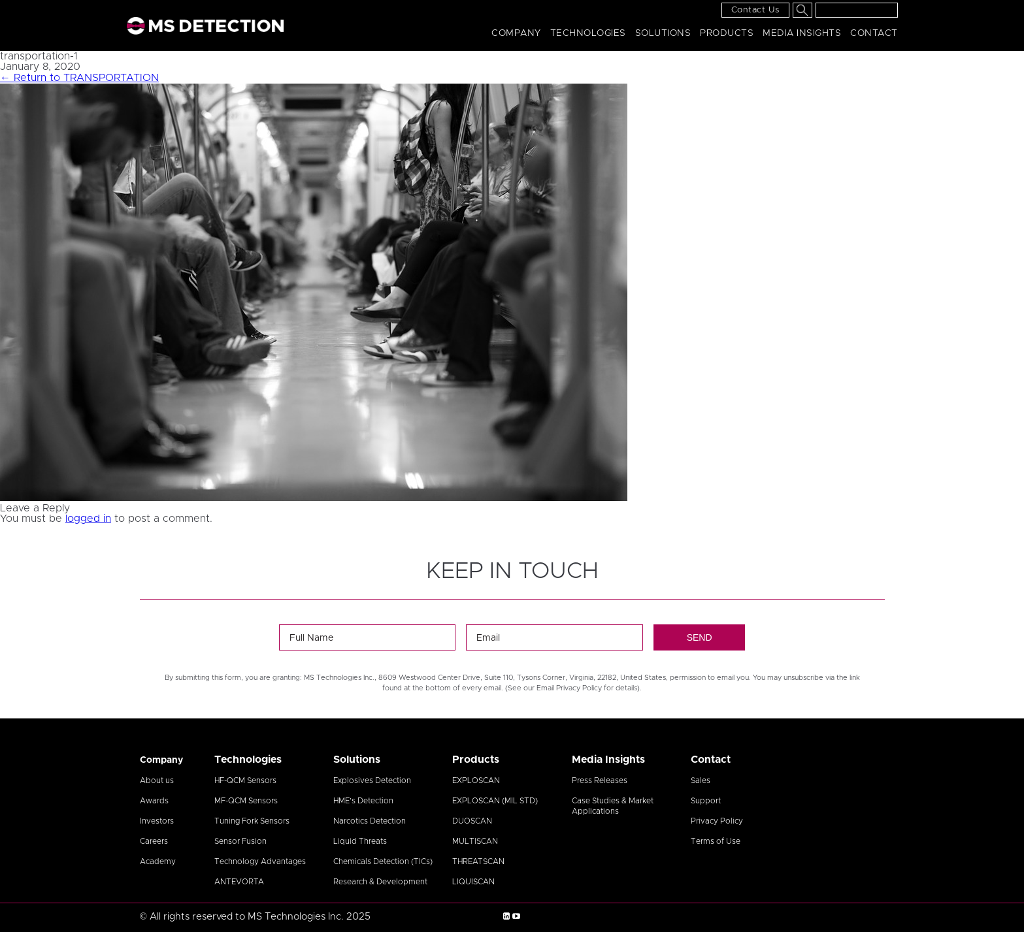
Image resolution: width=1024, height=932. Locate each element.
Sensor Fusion (240, 841)
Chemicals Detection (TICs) (383, 861)
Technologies (588, 33)
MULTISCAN (475, 841)
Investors (157, 821)
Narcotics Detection (369, 821)
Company (516, 33)
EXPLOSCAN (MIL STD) (495, 801)
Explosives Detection (372, 780)
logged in (88, 518)
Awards (154, 801)
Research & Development (380, 882)
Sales (700, 780)
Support (706, 801)
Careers (154, 841)
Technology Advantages (260, 861)
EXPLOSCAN (476, 780)
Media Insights (802, 33)
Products (726, 33)
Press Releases (599, 780)
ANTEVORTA (239, 882)
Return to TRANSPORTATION (79, 77)
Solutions (663, 33)
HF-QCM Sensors (245, 780)
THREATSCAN (478, 861)
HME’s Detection (363, 801)
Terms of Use (715, 841)
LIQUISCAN (473, 882)
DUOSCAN (472, 821)
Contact (874, 33)
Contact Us (755, 10)
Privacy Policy (717, 821)
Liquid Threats (360, 841)
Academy (158, 861)
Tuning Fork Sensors (251, 821)
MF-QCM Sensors (246, 801)
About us (157, 780)
